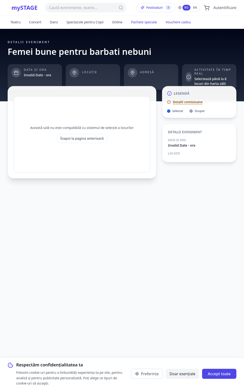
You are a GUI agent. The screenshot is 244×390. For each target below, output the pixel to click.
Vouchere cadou (178, 22)
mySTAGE (24, 7)
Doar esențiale (182, 373)
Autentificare (225, 7)
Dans (54, 22)
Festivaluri (156, 7)
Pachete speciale (144, 22)
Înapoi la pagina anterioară (82, 138)
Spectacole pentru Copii (85, 22)
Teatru (15, 22)
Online (117, 22)
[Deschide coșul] (207, 7)
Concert (35, 22)
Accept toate (219, 373)
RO (186, 7)
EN (195, 7)
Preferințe (147, 373)
